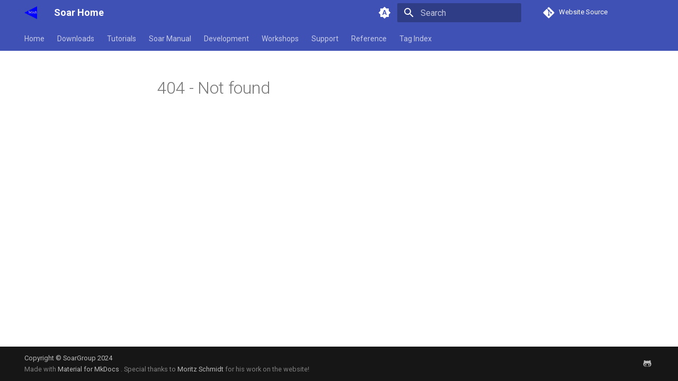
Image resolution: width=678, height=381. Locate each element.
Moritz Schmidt (200, 369)
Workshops (280, 38)
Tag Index (415, 38)
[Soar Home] (30, 12)
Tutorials (121, 38)
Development (226, 38)
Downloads (75, 38)
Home (34, 38)
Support (324, 38)
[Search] (459, 12)
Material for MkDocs (89, 369)
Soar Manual (170, 38)
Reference (369, 38)
